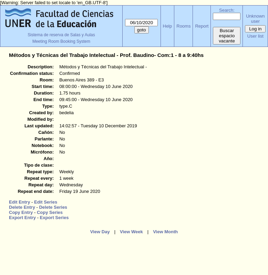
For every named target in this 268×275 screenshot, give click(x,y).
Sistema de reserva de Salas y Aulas (61, 34)
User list (255, 36)
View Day (100, 231)
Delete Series (53, 207)
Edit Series (45, 202)
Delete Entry (22, 207)
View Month (165, 231)
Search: (227, 10)
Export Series (54, 217)
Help (167, 26)
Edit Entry (19, 202)
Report (201, 26)
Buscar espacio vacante (227, 35)
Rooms (183, 26)
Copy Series (50, 212)
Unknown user (255, 18)
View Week (131, 231)
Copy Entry (21, 212)
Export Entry (22, 217)
